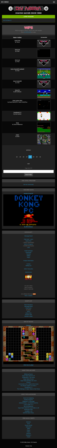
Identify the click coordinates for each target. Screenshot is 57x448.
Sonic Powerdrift (17, 81)
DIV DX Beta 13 (7, 20)
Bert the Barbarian (28, 406)
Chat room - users (28, 239)
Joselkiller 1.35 (28, 411)
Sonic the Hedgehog (28, 398)
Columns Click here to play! (28, 345)
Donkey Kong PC (28, 399)
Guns (28, 423)
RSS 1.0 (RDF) (28, 295)
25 (26, 32)
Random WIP (28, 314)
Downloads (28, 252)
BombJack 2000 (28, 409)
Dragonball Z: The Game (28, 377)
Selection (28, 422)
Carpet (28, 436)
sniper (17, 134)
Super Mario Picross (28, 379)
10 (24, 32)
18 (30, 157)
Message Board (28, 236)
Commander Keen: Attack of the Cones (29, 384)
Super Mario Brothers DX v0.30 (29, 380)
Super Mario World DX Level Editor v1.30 (28, 408)
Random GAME (28, 316)
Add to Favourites (28, 269)
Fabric (28, 432)
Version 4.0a (28, 446)
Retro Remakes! (28, 304)
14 (16, 157)
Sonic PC (17, 90)
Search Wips (28, 174)
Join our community (28, 184)
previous (28, 150)
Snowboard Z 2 (17, 112)
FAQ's (28, 257)
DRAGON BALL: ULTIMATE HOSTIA (28, 403)
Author (20, 37)
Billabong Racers (28, 374)
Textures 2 (28, 435)
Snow (17, 122)
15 (20, 157)
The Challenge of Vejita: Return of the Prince (28, 389)
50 (28, 32)
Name (14, 37)
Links (28, 247)
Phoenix (28, 382)
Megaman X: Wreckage (28, 401)
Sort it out (17, 49)
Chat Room (28, 308)
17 (27, 157)
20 (37, 157)
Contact (28, 264)
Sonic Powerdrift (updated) (17, 69)
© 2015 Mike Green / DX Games (28, 442)
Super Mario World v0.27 (28, 375)
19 (33, 157)
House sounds (28, 425)
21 (40, 157)
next (28, 163)
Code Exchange (28, 250)
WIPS (28, 311)
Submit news (28, 272)
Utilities (28, 255)
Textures (28, 433)
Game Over (28, 241)
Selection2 (28, 427)
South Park (17, 40)
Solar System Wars (17, 100)
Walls (28, 428)
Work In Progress (28, 244)
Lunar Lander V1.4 (28, 404)
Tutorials (28, 254)
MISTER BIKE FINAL (28, 412)
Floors (28, 430)
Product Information (28, 260)
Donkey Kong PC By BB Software (28, 210)
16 (23, 157)
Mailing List (28, 265)
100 (30, 32)
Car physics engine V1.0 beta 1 (29, 385)
